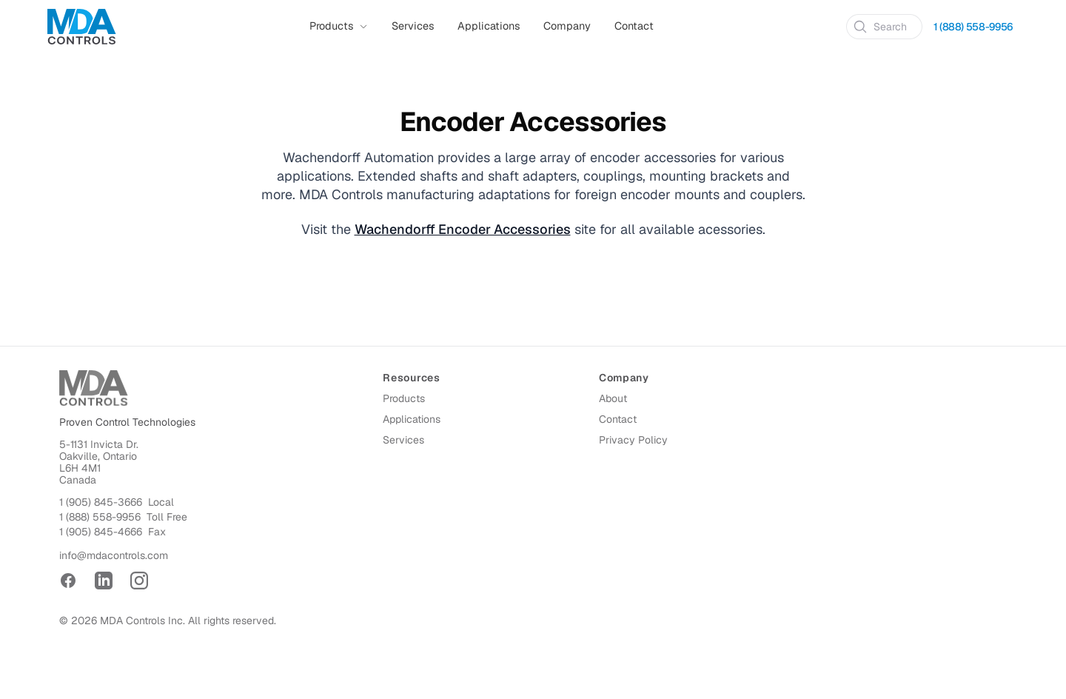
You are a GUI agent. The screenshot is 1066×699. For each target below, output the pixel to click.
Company (567, 26)
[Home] (81, 26)
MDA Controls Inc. (142, 620)
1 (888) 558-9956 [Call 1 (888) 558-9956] (973, 26)
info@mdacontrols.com (113, 555)
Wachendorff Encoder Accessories (463, 229)
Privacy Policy (633, 440)
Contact (634, 26)
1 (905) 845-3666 (100, 502)
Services (413, 26)
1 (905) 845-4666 (100, 531)
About (613, 398)
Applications (488, 26)
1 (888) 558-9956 (100, 517)
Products (404, 398)
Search (880, 26)
